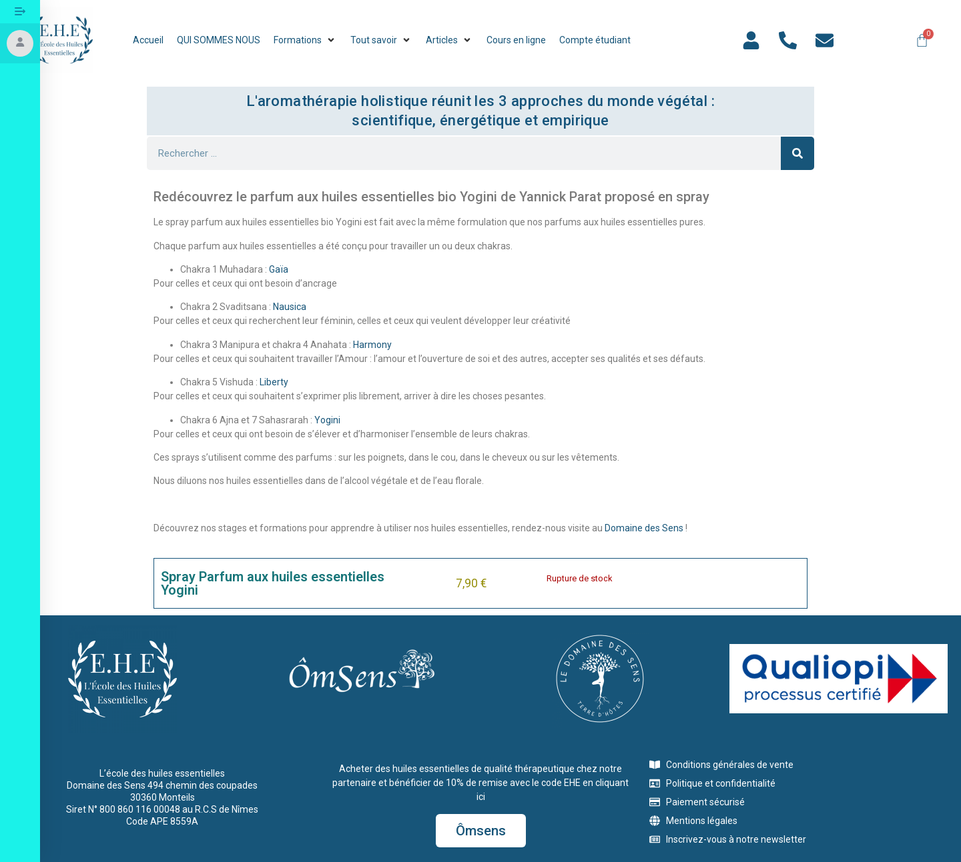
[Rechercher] (797, 153)
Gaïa (278, 269)
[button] (305, 40)
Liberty (274, 382)
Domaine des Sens (644, 528)
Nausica (289, 306)
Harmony (372, 344)
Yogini (327, 420)
